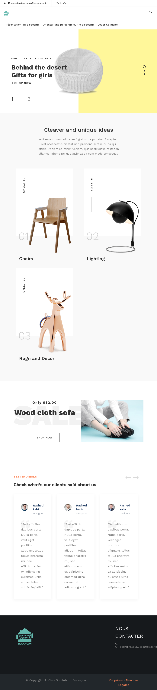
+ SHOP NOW (21, 83)
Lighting (96, 258)
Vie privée (116, 680)
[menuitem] (22, 24)
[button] (128, 477)
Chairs (26, 258)
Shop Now (45, 437)
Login (61, 3)
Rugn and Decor (36, 358)
